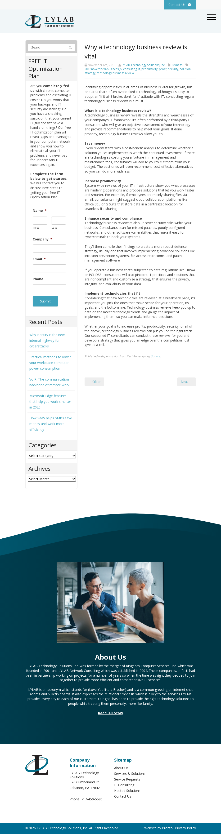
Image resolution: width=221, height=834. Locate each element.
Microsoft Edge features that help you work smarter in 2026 (50, 400)
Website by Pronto (158, 827)
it (139, 69)
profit (163, 69)
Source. (156, 356)
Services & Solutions (129, 772)
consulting (130, 69)
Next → (186, 381)
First (36, 227)
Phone (38, 279)
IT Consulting (124, 784)
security (173, 69)
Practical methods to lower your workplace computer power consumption (50, 362)
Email (39, 259)
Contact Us (122, 795)
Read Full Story (110, 712)
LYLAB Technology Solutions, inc (143, 65)
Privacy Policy (185, 827)
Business (176, 65)
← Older (94, 381)
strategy (90, 73)
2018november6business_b (103, 69)
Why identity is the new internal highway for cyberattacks (47, 339)
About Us (121, 767)
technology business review (115, 73)
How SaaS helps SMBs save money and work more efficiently (50, 423)
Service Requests (127, 778)
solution (185, 69)
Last (54, 227)
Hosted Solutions (127, 789)
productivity (149, 69)
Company (42, 239)
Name (40, 210)
